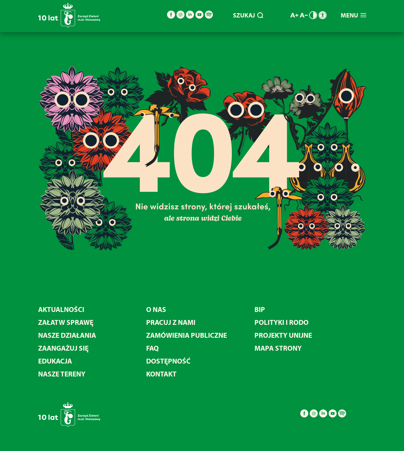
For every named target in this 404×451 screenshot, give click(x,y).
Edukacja (55, 360)
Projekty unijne (283, 335)
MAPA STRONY (278, 347)
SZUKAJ (248, 15)
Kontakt (161, 373)
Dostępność (168, 360)
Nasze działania (67, 335)
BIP (259, 309)
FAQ (152, 347)
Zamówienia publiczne (186, 335)
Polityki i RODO (281, 322)
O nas (156, 309)
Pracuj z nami (170, 322)
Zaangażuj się (63, 347)
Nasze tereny (61, 373)
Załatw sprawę (65, 322)
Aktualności (61, 309)
